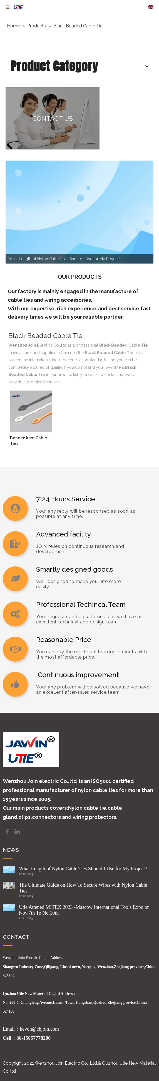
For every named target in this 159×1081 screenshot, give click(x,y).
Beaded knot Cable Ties (28, 441)
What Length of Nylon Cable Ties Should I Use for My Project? (83, 868)
